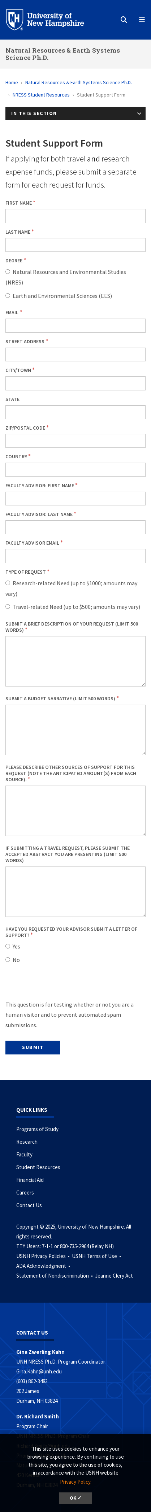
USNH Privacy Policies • (43, 1256)
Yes (16, 946)
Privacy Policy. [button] (75, 1481)
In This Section (34, 113)
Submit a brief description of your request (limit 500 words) (71, 626)
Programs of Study (37, 1129)
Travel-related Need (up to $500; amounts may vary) (76, 606)
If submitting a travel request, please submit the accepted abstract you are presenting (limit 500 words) (67, 854)
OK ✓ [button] (76, 1498)
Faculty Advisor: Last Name (39, 514)
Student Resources (38, 1167)
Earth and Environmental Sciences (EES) (62, 295)
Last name (17, 232)
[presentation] (60, 985)
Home (11, 82)
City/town (18, 370)
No (16, 959)
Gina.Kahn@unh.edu (39, 1371)
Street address (24, 341)
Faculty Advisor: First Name (39, 485)
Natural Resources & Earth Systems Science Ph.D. (62, 54)
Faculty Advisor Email (32, 543)
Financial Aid (30, 1179)
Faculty (24, 1154)
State (12, 399)
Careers (25, 1192)
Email (11, 312)
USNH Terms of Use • (97, 1256)
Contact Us (29, 1205)
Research (27, 1141)
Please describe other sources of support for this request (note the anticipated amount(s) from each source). (70, 773)
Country (16, 456)
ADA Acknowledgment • (43, 1265)
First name (18, 203)
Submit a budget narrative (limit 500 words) (60, 698)
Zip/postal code (25, 428)
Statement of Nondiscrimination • (55, 1275)
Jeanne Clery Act (114, 1275)
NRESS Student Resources (41, 94)
